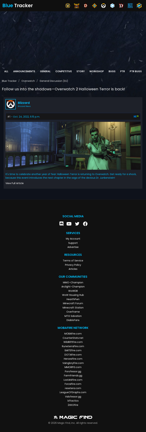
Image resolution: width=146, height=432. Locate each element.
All (6, 71)
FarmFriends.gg (73, 375)
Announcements (24, 71)
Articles (73, 269)
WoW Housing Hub (73, 295)
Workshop (96, 71)
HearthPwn (73, 299)
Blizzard (24, 103)
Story (81, 71)
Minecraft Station (73, 307)
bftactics (73, 400)
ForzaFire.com (73, 384)
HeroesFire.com (73, 358)
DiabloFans (73, 320)
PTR (122, 71)
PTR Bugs (136, 71)
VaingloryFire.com (73, 363)
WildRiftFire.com (73, 342)
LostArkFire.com (73, 380)
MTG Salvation (73, 316)
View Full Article (14, 183)
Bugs (112, 71)
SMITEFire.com (73, 350)
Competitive (63, 71)
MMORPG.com (73, 367)
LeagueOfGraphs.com (73, 392)
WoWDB (73, 291)
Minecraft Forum (73, 303)
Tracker (17, 5)
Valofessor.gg (73, 396)
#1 (8, 116)
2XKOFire (73, 405)
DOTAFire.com (73, 354)
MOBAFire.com (73, 333)
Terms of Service (73, 260)
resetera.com (73, 388)
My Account (73, 238)
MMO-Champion (73, 282)
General (45, 71)
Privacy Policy (73, 265)
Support (73, 243)
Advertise (73, 247)
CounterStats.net (73, 338)
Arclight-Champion (73, 286)
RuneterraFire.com (73, 346)
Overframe (73, 311)
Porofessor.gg (73, 371)
